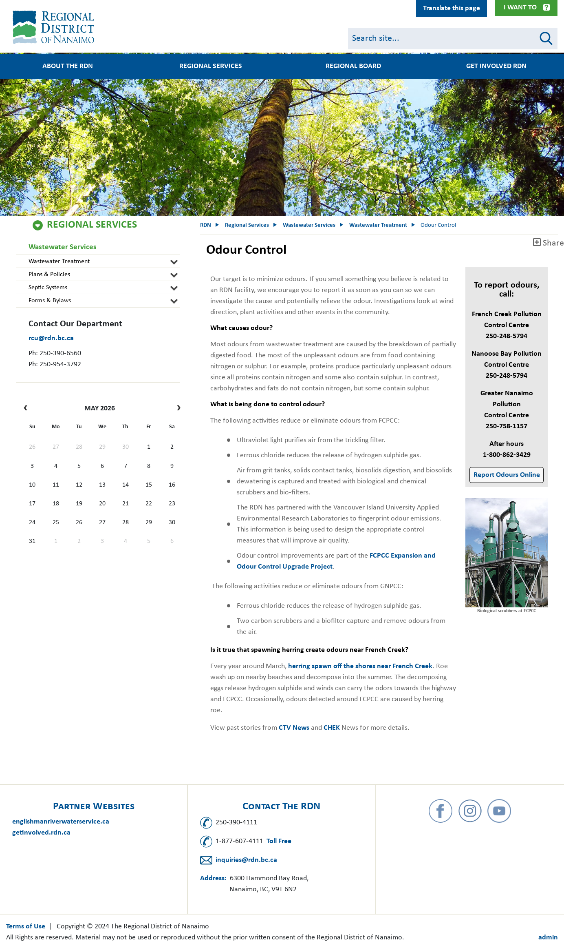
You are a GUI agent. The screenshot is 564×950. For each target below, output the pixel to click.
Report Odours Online (507, 475)
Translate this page (451, 8)
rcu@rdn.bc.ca (51, 338)
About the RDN (67, 66)
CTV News (294, 728)
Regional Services (210, 66)
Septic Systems (48, 287)
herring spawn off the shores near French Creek (360, 666)
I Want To (520, 7)
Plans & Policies (49, 274)
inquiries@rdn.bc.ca (246, 860)
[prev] (27, 409)
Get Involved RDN (496, 66)
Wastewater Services (63, 247)
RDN (205, 225)
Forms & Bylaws (50, 300)
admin (548, 937)
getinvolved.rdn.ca (41, 833)
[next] (177, 409)
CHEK (332, 728)
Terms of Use (25, 926)
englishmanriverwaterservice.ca (60, 822)
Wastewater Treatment (59, 261)
